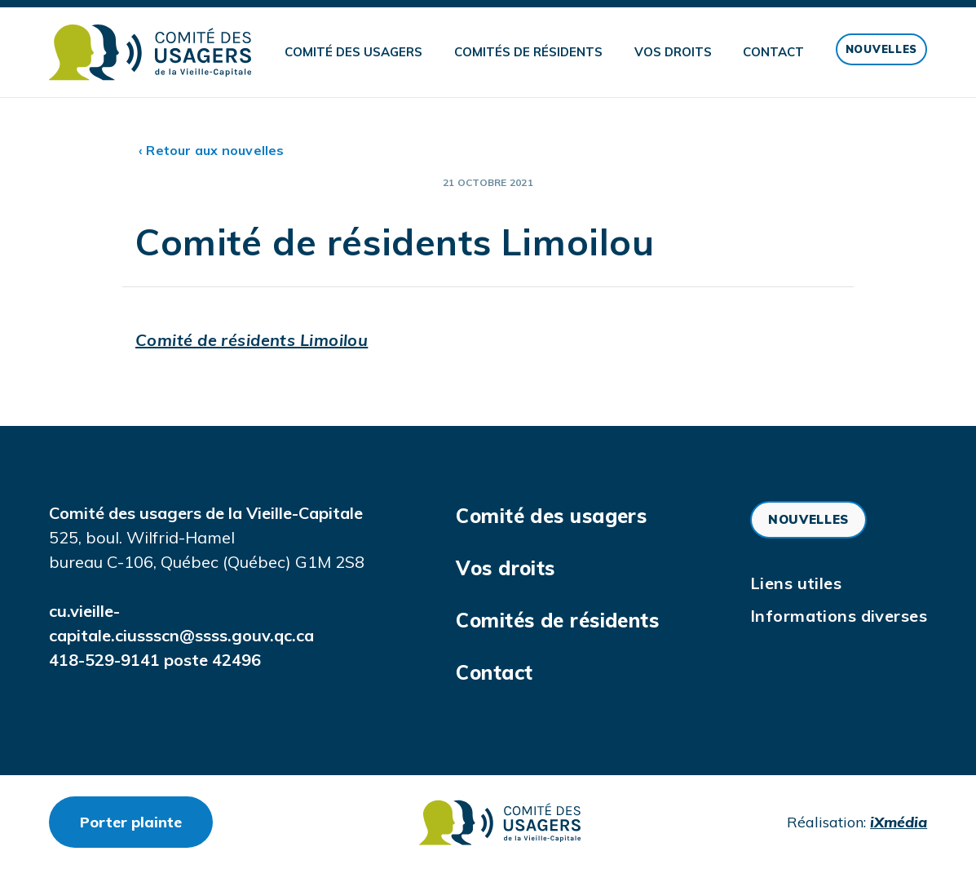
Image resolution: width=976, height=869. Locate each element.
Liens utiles (795, 583)
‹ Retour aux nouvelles (212, 150)
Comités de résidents (528, 52)
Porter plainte (146, 821)
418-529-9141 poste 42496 (155, 660)
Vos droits (673, 52)
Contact (773, 52)
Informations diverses (838, 615)
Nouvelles (881, 48)
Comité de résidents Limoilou (251, 340)
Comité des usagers (353, 52)
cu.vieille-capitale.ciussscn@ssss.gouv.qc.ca (181, 623)
